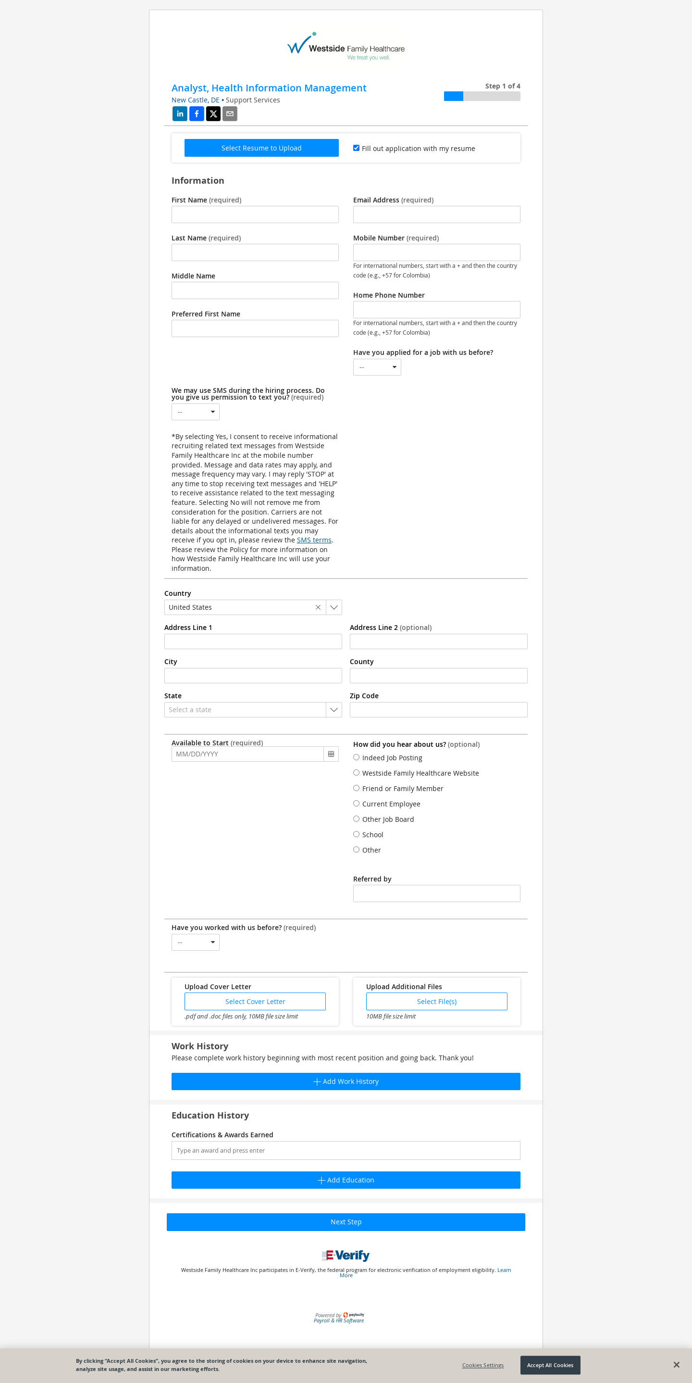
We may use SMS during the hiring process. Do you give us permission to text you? (248, 394)
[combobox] (377, 367)
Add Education (346, 1179)
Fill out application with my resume (418, 148)
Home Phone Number (389, 295)
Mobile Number (396, 238)
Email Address (393, 200)
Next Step (346, 1221)
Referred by (372, 879)
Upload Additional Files (404, 986)
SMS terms (314, 539)
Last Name (206, 238)
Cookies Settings (483, 1365)
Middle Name (193, 276)
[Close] (676, 1364)
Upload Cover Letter (218, 986)
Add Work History (346, 1081)
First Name (206, 200)
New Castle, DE (196, 99)
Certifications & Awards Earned (222, 1135)
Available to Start (217, 743)
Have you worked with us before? (244, 927)
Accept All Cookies (550, 1365)
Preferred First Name (206, 314)
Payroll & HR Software (339, 1320)
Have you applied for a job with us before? (423, 352)
